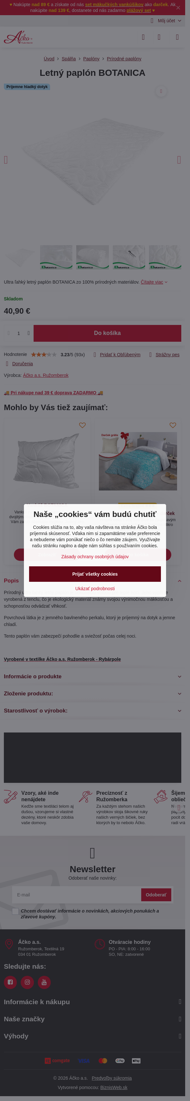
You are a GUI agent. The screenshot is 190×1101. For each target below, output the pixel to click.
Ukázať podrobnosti (95, 588)
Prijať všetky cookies (95, 574)
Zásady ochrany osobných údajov (95, 556)
